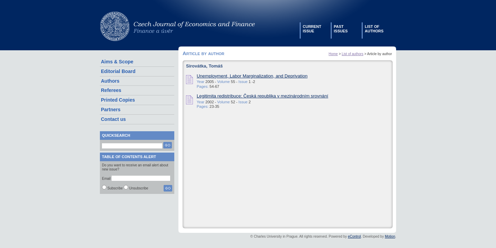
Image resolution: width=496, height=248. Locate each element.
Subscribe (115, 188)
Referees (111, 90)
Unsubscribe (138, 188)
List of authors (352, 54)
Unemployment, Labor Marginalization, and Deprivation (252, 76)
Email (106, 178)
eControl (354, 236)
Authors (110, 81)
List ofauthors (374, 28)
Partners (111, 109)
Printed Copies (118, 100)
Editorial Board (118, 71)
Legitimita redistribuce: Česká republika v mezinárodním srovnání (262, 96)
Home (333, 54)
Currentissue (312, 28)
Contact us (113, 119)
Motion (390, 236)
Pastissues (341, 28)
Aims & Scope (117, 61)
